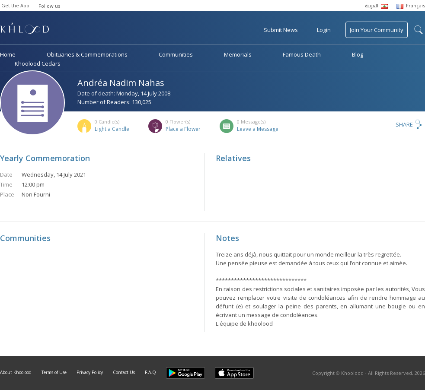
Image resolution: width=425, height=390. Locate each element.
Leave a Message (257, 129)
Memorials (238, 54)
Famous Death (302, 54)
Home (8, 54)
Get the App (15, 5)
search (418, 29)
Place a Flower (183, 129)
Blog (357, 54)
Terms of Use (54, 372)
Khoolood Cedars (38, 63)
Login (324, 30)
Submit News (281, 30)
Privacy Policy (90, 372)
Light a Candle (112, 129)
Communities (176, 54)
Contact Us (124, 372)
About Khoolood (16, 372)
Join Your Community (376, 30)
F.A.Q (150, 372)
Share (404, 124)
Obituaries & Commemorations (87, 54)
